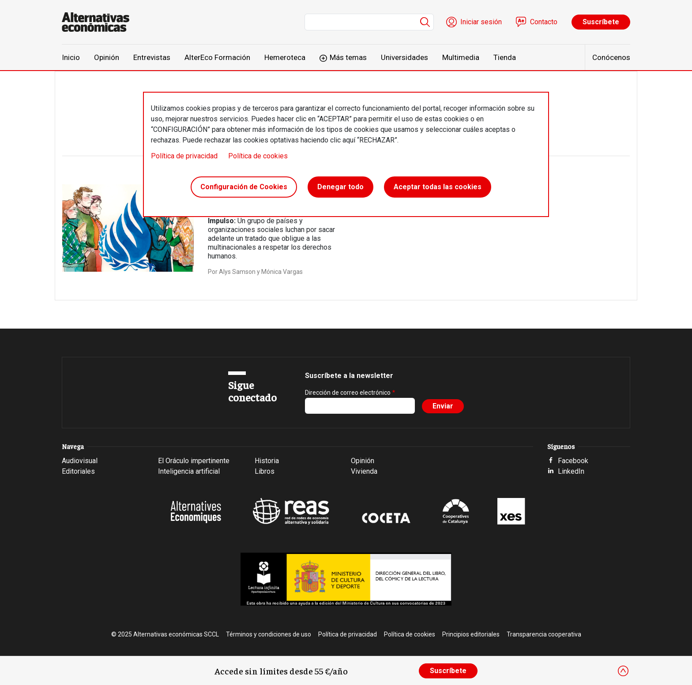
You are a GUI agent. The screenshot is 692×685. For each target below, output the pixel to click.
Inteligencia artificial (189, 471)
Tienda (504, 57)
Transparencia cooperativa (544, 634)
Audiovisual (80, 461)
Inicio (71, 57)
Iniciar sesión (481, 22)
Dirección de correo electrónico (348, 392)
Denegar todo (340, 187)
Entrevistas (151, 57)
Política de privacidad (184, 156)
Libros (265, 471)
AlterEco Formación (217, 57)
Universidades (404, 57)
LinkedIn (571, 471)
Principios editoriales (471, 634)
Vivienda (364, 471)
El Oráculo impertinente (193, 461)
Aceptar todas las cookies (437, 187)
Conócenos (611, 57)
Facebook (573, 461)
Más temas (348, 57)
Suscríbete (601, 22)
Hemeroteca (284, 57)
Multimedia (460, 57)
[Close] (623, 671)
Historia (267, 461)
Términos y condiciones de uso (268, 634)
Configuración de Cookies (243, 187)
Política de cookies (258, 156)
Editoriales (78, 471)
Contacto (543, 22)
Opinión (106, 57)
